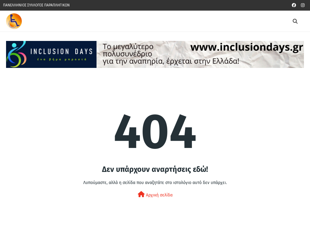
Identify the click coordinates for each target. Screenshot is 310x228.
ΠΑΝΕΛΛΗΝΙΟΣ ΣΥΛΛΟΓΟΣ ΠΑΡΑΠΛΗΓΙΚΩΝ (36, 5)
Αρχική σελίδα (155, 194)
